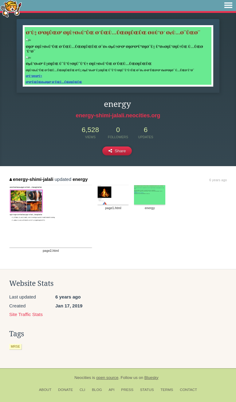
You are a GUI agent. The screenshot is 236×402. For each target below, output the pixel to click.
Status (147, 390)
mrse (15, 346)
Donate (65, 390)
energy (80, 179)
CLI (82, 390)
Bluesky (151, 377)
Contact (188, 390)
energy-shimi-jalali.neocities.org (118, 115)
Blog (97, 390)
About (45, 390)
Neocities (82, 377)
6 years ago (218, 180)
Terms (166, 390)
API (111, 390)
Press (127, 390)
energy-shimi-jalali (31, 179)
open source (107, 377)
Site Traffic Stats (26, 314)
